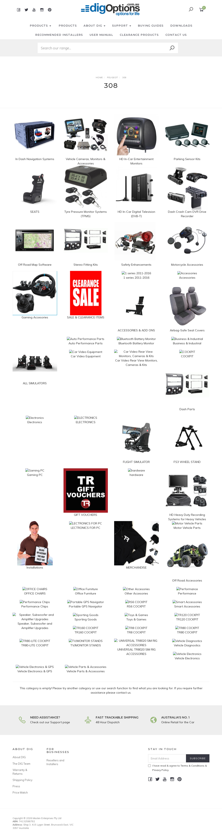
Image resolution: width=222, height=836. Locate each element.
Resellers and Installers (55, 762)
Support (121, 25)
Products (40, 25)
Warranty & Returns (20, 771)
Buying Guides (151, 25)
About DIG (94, 25)
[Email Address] (167, 758)
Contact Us (176, 34)
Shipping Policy (22, 780)
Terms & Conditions (192, 765)
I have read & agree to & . (177, 768)
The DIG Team (21, 763)
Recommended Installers (59, 34)
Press (16, 786)
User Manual (101, 34)
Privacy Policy (160, 770)
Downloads (181, 25)
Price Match (20, 792)
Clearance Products (139, 34)
